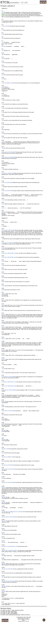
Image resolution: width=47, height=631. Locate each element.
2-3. (2, 173)
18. (2, 148)
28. (2, 277)
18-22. (3, 212)
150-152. (4, 563)
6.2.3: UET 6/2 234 (8, 190)
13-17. (3, 141)
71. (2, 364)
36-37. (3, 300)
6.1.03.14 (6, 26)
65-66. (3, 350)
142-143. (4, 542)
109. (3, 461)
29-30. (3, 281)
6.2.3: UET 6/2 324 (11, 469)
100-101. (4, 430)
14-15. (3, 203)
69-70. (3, 359)
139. (3, 530)
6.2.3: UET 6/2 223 (9, 465)
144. (3, 546)
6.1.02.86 (7, 82)
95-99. (3, 424)
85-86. (3, 401)
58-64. (3, 342)
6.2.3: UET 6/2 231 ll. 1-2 (10, 381)
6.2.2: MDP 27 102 (9, 456)
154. (3, 573)
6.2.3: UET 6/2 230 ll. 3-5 (12, 550)
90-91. (3, 410)
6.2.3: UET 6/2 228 (10, 410)
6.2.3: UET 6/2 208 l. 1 (10, 253)
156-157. (4, 581)
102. (3, 435)
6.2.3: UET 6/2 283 (10, 157)
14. (2, 70)
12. (2, 62)
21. (2, 257)
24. (2, 162)
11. (2, 42)
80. (2, 385)
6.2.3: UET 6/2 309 (9, 482)
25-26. (3, 269)
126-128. (4, 497)
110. (3, 465)
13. (2, 66)
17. (2, 82)
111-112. (4, 469)
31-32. (3, 285)
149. (3, 559)
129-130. (4, 502)
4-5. (2, 178)
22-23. (3, 157)
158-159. (4, 586)
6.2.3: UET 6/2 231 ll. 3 (10, 385)
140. (3, 534)
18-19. (3, 87)
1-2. (2, 94)
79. (2, 381)
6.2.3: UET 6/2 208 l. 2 (10, 257)
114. (3, 478)
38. (2, 305)
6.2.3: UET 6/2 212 (10, 230)
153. (3, 568)
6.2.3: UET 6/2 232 (9, 568)
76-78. (3, 376)
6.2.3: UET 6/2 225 (10, 390)
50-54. (3, 327)
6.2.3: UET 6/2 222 (11, 516)
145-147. (4, 550)
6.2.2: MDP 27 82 (11, 511)
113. (3, 474)
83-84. (3, 395)
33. (2, 289)
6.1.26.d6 (12, 82)
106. (3, 448)
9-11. (3, 194)
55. (2, 333)
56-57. (3, 338)
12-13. (3, 199)
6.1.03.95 (7, 448)
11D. (3, 54)
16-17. (3, 208)
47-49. (3, 321)
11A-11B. (4, 46)
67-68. (3, 355)
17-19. (3, 248)
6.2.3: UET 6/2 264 (10, 376)
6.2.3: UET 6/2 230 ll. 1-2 (10, 546)
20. (2, 253)
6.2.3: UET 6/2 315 (9, 173)
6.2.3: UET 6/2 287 (10, 152)
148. (3, 555)
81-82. (3, 390)
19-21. (3, 152)
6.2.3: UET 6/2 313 (11, 581)
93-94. (3, 418)
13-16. (3, 242)
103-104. (4, 439)
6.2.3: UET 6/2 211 (10, 242)
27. (2, 273)
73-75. (3, 372)
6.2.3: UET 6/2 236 (8, 182)
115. (3, 482)
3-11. (3, 230)
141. (3, 538)
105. (3, 444)
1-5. (2, 12)
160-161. (4, 591)
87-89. (3, 406)
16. (2, 78)
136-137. (4, 520)
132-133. (4, 511)
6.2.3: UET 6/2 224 (20, 511)
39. (2, 310)
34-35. (3, 293)
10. (2, 38)
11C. (3, 50)
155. (3, 577)
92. (2, 414)
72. (2, 368)
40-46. (3, 314)
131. (3, 507)
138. (3, 526)
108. (3, 456)
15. (2, 74)
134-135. (4, 516)
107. (3, 452)
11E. (3, 58)
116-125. (4, 487)
